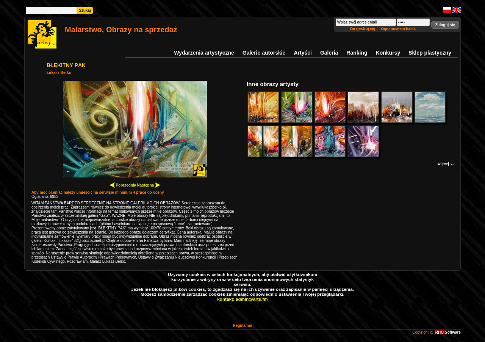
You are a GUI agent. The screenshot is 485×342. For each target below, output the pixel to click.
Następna (148, 184)
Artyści (302, 53)
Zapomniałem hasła (398, 29)
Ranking (356, 53)
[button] (445, 25)
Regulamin (242, 325)
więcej (446, 164)
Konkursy (388, 53)
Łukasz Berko (59, 73)
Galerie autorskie (264, 53)
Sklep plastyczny (429, 53)
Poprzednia (123, 184)
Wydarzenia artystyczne (204, 53)
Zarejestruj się (363, 29)
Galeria (329, 53)
